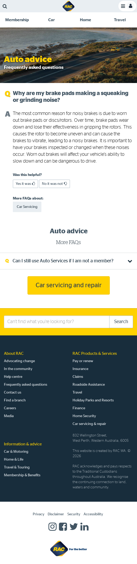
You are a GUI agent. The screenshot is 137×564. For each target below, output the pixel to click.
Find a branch (15, 400)
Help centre (13, 377)
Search (121, 321)
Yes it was (25, 184)
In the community (18, 369)
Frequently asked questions (25, 384)
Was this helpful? (27, 175)
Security (73, 514)
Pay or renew (83, 361)
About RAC (14, 353)
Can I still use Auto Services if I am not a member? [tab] (63, 261)
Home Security (84, 416)
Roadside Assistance (89, 384)
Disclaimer (56, 514)
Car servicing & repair (89, 424)
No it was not (54, 184)
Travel (77, 392)
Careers (10, 408)
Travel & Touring (17, 467)
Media (9, 416)
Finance (79, 408)
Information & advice (23, 444)
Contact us (12, 392)
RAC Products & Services (95, 353)
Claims (78, 377)
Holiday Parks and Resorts (93, 400)
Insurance (80, 369)
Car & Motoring (16, 452)
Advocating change (19, 361)
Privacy (38, 514)
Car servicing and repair (69, 285)
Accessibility (93, 514)
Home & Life (13, 459)
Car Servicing (27, 207)
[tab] (17, 20)
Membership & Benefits (22, 475)
